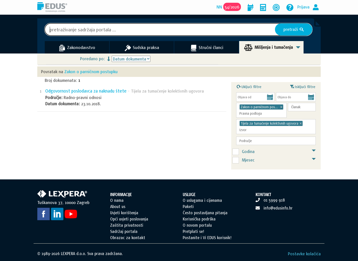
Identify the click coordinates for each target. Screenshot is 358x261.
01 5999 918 (274, 200)
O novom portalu (197, 225)
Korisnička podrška (199, 218)
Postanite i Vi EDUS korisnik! (207, 237)
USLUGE (189, 194)
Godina (248, 151)
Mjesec (248, 159)
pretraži (293, 29)
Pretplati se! (193, 231)
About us (117, 206)
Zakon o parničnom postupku (91, 71)
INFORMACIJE (121, 194)
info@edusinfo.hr (278, 208)
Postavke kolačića (304, 253)
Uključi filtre (249, 86)
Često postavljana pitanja (205, 212)
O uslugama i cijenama (202, 200)
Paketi (188, 206)
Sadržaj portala (123, 231)
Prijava (303, 6)
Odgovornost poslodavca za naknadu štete (86, 91)
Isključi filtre (302, 86)
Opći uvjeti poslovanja (129, 218)
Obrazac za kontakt (127, 237)
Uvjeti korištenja (124, 212)
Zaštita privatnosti (126, 225)
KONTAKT (263, 194)
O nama (117, 200)
